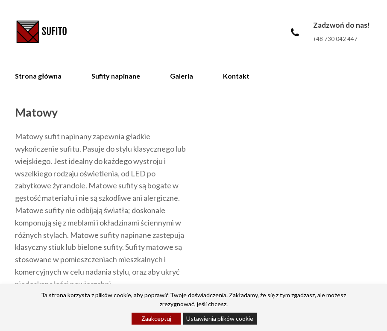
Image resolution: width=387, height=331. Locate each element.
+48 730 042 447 (335, 38)
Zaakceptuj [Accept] (156, 318)
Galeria (181, 76)
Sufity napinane (115, 76)
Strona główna (38, 76)
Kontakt (236, 76)
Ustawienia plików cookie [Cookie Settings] (219, 318)
